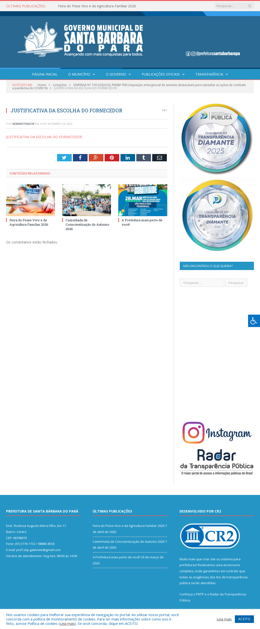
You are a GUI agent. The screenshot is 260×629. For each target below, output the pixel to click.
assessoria (231, 565)
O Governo (116, 74)
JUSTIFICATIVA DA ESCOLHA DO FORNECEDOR (44, 137)
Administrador (23, 124)
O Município (79, 74)
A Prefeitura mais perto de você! (116, 557)
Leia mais (67, 623)
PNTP (200, 594)
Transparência (209, 74)
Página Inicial (45, 74)
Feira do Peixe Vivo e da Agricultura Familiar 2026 (97, 6)
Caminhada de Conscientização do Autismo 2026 (87, 224)
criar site (209, 559)
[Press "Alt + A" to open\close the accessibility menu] (254, 321)
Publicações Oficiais (161, 74)
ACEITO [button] (244, 619)
